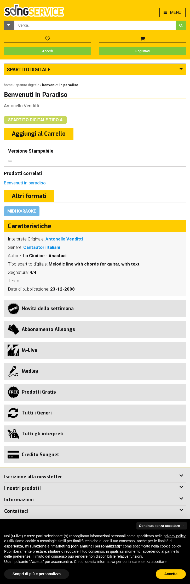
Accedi (47, 51)
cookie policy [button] (170, 546)
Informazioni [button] (19, 500)
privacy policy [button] (175, 536)
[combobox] (95, 25)
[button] (9, 25)
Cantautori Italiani (41, 247)
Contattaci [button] (16, 511)
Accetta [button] (170, 574)
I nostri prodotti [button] (22, 488)
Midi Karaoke (21, 211)
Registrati (142, 51)
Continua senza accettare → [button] (161, 526)
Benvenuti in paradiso (25, 182)
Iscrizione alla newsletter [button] (33, 477)
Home (8, 85)
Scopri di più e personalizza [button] (37, 574)
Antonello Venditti (21, 105)
